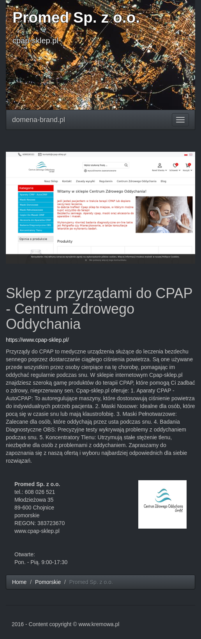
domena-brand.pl (38, 120)
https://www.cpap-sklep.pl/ (37, 340)
